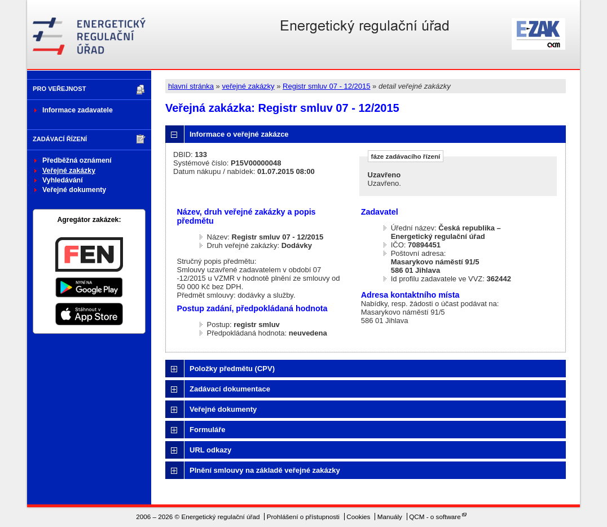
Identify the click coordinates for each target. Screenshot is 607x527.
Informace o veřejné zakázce (239, 134)
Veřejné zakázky (68, 171)
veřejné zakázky (248, 86)
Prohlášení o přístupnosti (303, 516)
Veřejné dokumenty (74, 190)
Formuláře (208, 429)
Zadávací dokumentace (230, 389)
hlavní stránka (191, 86)
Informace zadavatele (77, 110)
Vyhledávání (62, 180)
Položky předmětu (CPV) (232, 368)
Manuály (389, 516)
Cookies (358, 516)
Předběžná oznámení (77, 160)
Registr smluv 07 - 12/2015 (326, 86)
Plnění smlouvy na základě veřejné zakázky (265, 470)
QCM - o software (435, 516)
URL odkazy (210, 450)
